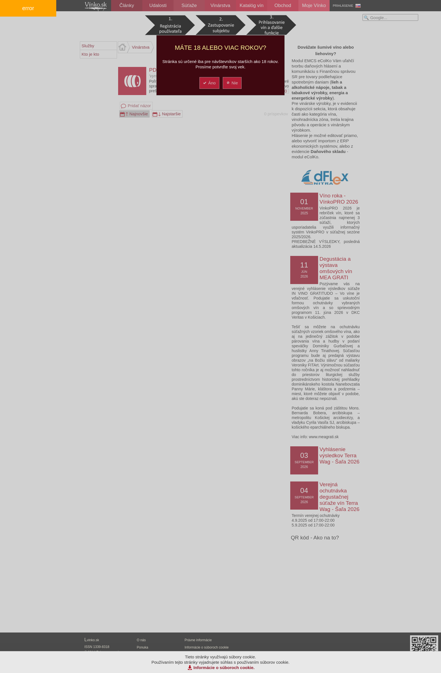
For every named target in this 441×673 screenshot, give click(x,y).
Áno (209, 82)
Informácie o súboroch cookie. (224, 667)
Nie (232, 82)
